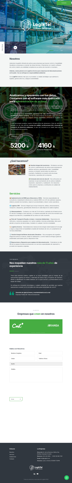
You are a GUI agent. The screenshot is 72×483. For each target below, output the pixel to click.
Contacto (63, 3)
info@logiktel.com (45, 458)
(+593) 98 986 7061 (57, 456)
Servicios (12, 454)
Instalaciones (13, 456)
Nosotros (12, 452)
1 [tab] (51, 50)
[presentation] (21, 389)
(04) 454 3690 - (47, 456)
